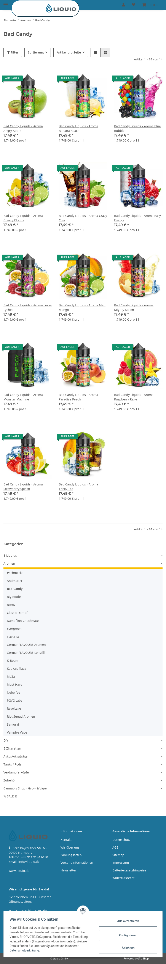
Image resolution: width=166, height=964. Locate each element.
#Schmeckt (15, 573)
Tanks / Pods (12, 764)
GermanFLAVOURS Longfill (26, 653)
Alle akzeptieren (127, 921)
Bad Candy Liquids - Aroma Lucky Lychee (27, 307)
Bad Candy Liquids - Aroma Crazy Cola (83, 218)
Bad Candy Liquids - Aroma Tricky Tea (78, 486)
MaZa (11, 676)
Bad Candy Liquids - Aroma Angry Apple (23, 128)
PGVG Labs (14, 700)
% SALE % (10, 796)
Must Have (14, 684)
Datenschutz (121, 840)
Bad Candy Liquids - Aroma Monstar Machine (23, 397)
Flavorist (13, 637)
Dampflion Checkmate (23, 621)
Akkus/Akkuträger (16, 756)
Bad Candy (15, 589)
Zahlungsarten (71, 855)
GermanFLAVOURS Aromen (26, 645)
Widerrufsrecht (123, 878)
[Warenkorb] (151, 4)
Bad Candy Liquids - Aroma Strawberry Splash (23, 486)
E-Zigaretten (12, 748)
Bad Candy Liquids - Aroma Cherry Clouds (23, 218)
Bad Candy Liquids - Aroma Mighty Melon (133, 307)
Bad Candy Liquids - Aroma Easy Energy (137, 218)
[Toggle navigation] (5, 2)
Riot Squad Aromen (21, 716)
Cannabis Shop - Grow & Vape (25, 788)
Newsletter (68, 870)
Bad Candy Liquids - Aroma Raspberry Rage (133, 397)
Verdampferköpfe (16, 772)
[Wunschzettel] (133, 4)
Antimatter (14, 581)
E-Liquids (10, 555)
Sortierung (36, 52)
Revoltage (14, 708)
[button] (123, 4)
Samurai (13, 724)
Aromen (9, 563)
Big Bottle (14, 597)
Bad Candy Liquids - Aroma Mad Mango (82, 307)
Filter (12, 52)
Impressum (120, 862)
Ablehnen (127, 948)
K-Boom (12, 660)
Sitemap (118, 855)
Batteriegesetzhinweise (129, 870)
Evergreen (14, 629)
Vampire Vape (17, 732)
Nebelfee (13, 692)
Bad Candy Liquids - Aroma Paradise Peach (78, 397)
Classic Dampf (17, 613)
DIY (5, 740)
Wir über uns (70, 847)
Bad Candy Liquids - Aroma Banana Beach (78, 128)
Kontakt (66, 840)
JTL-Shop (143, 958)
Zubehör (9, 780)
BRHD (11, 605)
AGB (115, 847)
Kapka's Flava (16, 668)
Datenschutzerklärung (25, 950)
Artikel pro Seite (69, 52)
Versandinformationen (77, 862)
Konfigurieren (127, 935)
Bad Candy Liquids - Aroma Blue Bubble (137, 128)
